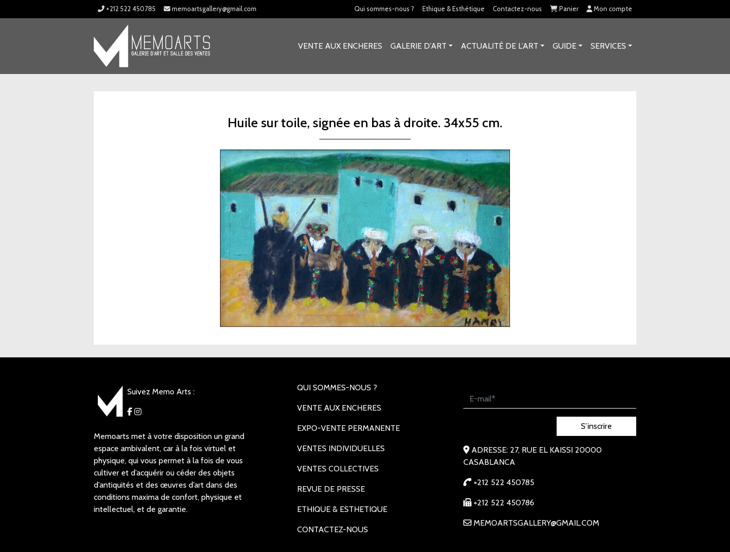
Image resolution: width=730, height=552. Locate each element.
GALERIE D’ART (418, 46)
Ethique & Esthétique (453, 9)
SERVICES (608, 46)
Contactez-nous (517, 9)
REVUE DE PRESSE (331, 489)
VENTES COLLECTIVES (338, 468)
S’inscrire (596, 426)
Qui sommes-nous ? (384, 9)
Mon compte (609, 9)
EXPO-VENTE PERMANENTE (348, 428)
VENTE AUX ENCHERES (340, 46)
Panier (564, 9)
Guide (564, 46)
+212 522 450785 (127, 9)
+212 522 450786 (498, 502)
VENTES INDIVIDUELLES (341, 448)
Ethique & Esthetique (342, 509)
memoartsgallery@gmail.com (210, 9)
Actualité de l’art (499, 46)
